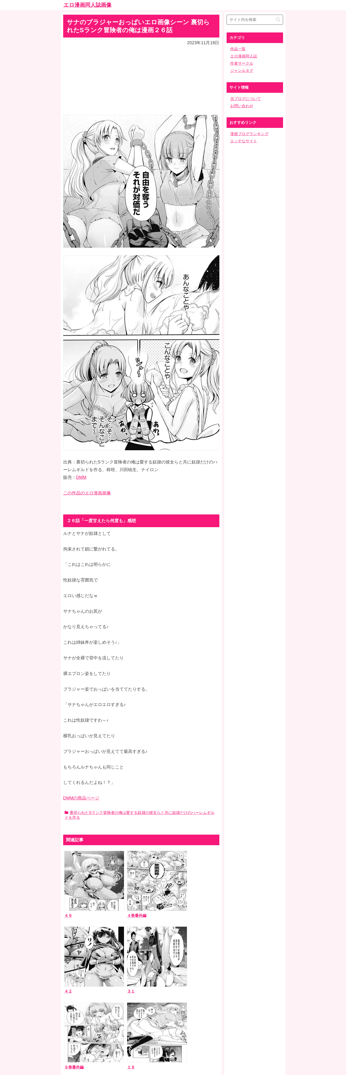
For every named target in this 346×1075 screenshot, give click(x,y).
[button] (278, 19)
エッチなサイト (243, 141)
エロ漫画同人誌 (243, 56)
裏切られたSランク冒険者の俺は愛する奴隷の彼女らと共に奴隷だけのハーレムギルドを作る (140, 815)
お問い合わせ (241, 106)
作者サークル (241, 63)
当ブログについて (245, 99)
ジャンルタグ (241, 71)
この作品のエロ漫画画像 (87, 493)
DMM (81, 477)
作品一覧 (238, 49)
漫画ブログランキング (249, 134)
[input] (255, 20)
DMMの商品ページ (81, 798)
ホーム (173, 1037)
